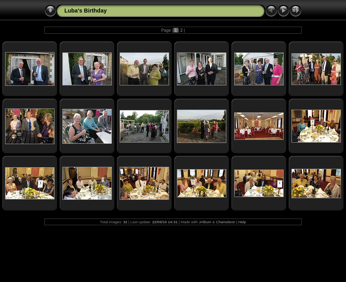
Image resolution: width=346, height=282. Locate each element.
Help (242, 222)
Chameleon (225, 222)
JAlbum (205, 222)
